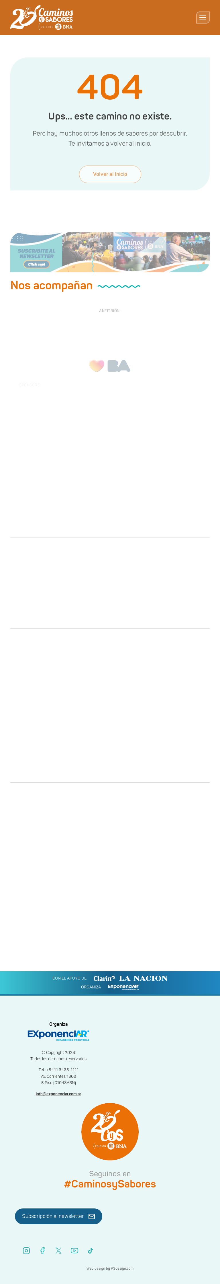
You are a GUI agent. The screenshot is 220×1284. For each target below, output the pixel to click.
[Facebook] (42, 1250)
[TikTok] (90, 1250)
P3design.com (122, 1268)
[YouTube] (74, 1250)
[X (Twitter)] (58, 1250)
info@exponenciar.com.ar (58, 1094)
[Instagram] (26, 1250)
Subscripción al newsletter (58, 1216)
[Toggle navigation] (203, 17)
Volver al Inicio (110, 181)
